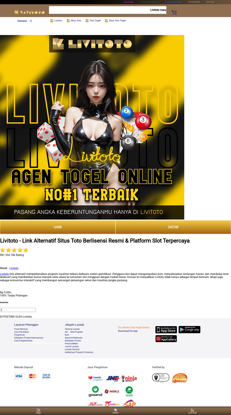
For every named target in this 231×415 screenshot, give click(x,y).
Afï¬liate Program (74, 332)
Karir (67, 335)
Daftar (115, 411)
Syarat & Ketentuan (74, 338)
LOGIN (58, 227)
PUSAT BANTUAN (173, 2)
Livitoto (13, 268)
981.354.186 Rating (12, 255)
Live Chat (192, 411)
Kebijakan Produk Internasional (28, 338)
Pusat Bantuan (21, 329)
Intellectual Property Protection (79, 352)
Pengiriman (19, 335)
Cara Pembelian (21, 332)
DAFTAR (173, 227)
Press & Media (71, 343)
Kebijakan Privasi (73, 340)
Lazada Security (72, 349)
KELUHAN (128, 2)
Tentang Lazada (72, 329)
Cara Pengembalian (23, 340)
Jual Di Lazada (72, 346)
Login (38, 411)
